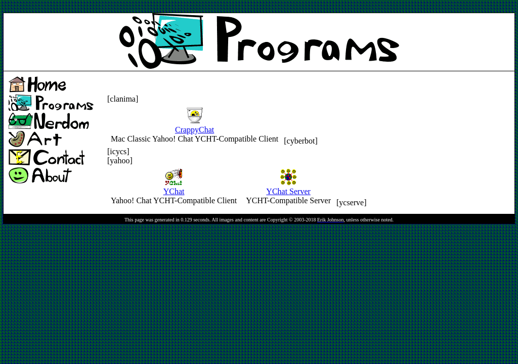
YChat (174, 187)
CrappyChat (194, 125)
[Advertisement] (187, 7)
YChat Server (288, 187)
